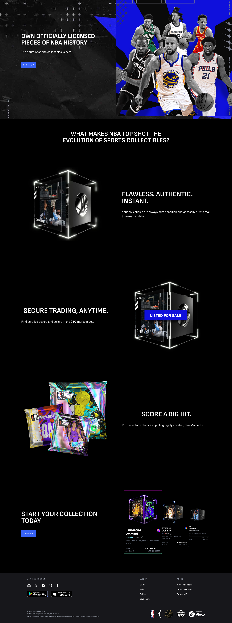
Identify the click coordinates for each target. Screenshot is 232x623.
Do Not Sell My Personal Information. (88, 616)
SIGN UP (28, 65)
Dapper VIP (182, 594)
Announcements (184, 589)
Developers (145, 599)
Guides (143, 594)
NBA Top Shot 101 (185, 585)
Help (142, 589)
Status (142, 585)
